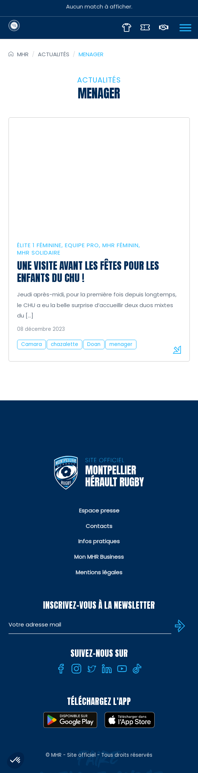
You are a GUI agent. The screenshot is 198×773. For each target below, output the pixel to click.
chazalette (64, 344)
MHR (23, 54)
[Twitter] (91, 668)
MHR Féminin (120, 245)
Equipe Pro (82, 245)
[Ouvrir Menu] (185, 27)
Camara (31, 344)
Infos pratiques (99, 541)
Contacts (99, 526)
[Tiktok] (137, 668)
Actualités (53, 54)
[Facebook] (61, 668)
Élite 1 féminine (39, 245)
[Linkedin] (107, 668)
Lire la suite (177, 350)
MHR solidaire (38, 252)
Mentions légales (99, 572)
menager (120, 344)
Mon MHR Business (99, 557)
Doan (93, 344)
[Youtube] (122, 668)
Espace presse (99, 510)
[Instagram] (76, 668)
